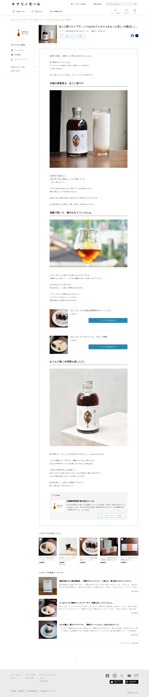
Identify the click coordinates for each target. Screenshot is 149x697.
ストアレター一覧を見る (130, 643)
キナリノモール (15, 19)
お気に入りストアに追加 (73, 36)
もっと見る (85, 510)
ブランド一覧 (30, 675)
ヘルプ (41, 678)
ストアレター (25, 19)
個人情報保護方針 (32, 691)
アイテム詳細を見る (108, 320)
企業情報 (13, 691)
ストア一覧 (29, 678)
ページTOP (76, 661)
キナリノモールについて (47, 675)
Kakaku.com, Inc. (133, 692)
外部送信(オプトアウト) (47, 691)
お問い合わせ (15, 71)
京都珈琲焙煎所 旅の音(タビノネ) (80, 501)
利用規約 (21, 691)
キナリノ (14, 678)
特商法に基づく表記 (18, 67)
